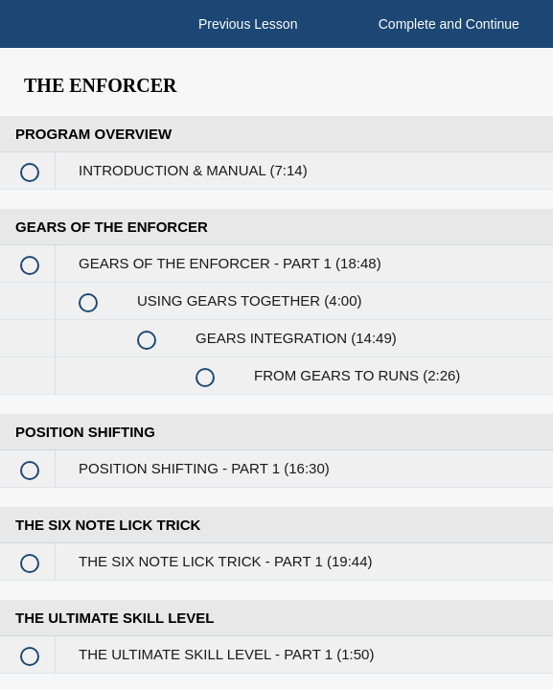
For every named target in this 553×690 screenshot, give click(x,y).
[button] (19, 33)
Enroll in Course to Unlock (348, 324)
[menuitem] (71, 43)
